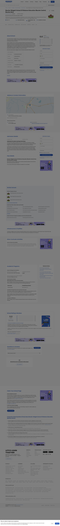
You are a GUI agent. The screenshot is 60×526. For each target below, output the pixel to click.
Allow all (57, 523)
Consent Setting (25, 524)
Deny (52, 523)
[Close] (58, 521)
